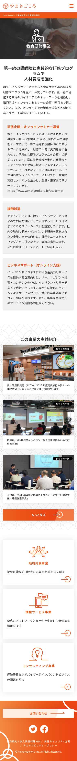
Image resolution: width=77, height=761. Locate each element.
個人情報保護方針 (30, 741)
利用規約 (12, 741)
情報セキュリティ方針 (56, 741)
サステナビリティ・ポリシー (39, 745)
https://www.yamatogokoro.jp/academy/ (35, 190)
